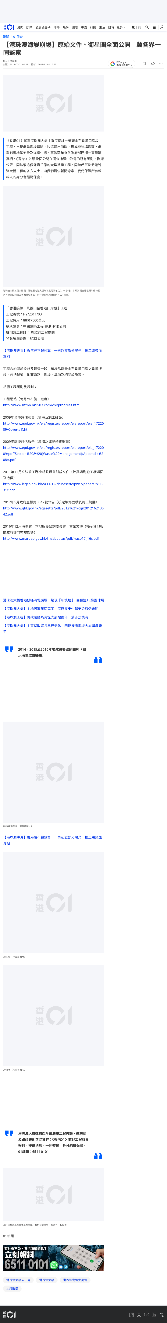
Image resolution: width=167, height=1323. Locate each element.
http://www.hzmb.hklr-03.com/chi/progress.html (41, 405)
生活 (102, 27)
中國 (84, 27)
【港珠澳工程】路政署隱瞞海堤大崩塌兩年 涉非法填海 (45, 618)
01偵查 (18, 37)
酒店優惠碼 (43, 27)
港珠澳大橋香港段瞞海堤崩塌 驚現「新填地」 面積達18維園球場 (53, 600)
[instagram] (139, 1317)
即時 (57, 27)
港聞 (20, 27)
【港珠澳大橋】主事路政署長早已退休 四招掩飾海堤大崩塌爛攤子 (52, 630)
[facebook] (131, 1317)
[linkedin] (154, 1317)
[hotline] (53, 1260)
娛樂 (29, 27)
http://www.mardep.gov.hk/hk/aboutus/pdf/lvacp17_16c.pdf (51, 538)
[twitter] (161, 1317)
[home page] (9, 27)
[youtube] (146, 1317)
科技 (93, 27)
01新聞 (8, 1238)
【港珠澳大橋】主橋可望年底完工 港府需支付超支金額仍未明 (50, 609)
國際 (75, 27)
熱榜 (66, 27)
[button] (144, 64)
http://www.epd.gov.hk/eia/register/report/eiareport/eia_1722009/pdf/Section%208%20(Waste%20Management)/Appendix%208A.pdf (53, 453)
